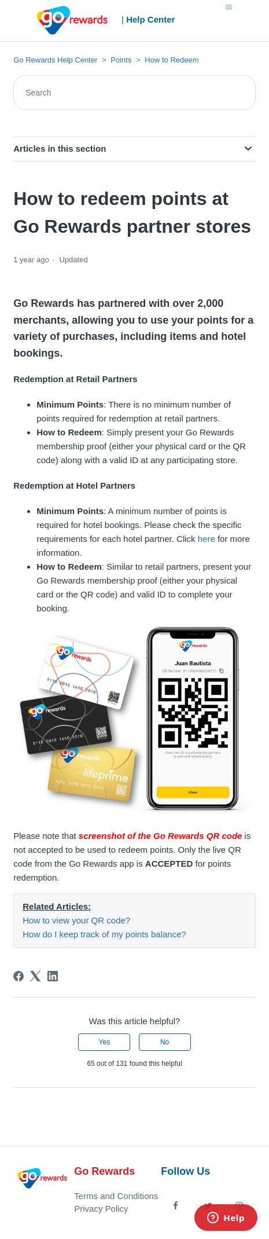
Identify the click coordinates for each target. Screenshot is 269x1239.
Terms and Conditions (116, 1196)
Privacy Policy (101, 1209)
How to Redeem (171, 60)
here (206, 539)
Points (120, 60)
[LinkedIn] (52, 976)
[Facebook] (18, 976)
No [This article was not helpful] (164, 1042)
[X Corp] (35, 976)
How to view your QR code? (76, 920)
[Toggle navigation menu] (229, 6)
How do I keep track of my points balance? (104, 934)
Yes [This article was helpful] (104, 1042)
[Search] (134, 92)
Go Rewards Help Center (55, 60)
